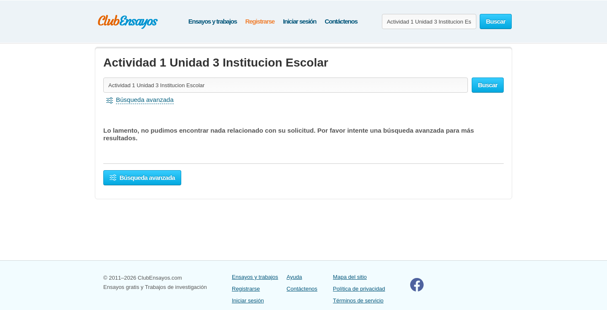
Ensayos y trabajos (212, 21)
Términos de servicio (358, 300)
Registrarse (259, 21)
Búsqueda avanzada (142, 177)
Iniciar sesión (299, 21)
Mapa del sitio (350, 277)
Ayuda (294, 277)
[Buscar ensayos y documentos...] (429, 21)
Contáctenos (341, 21)
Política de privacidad (359, 289)
